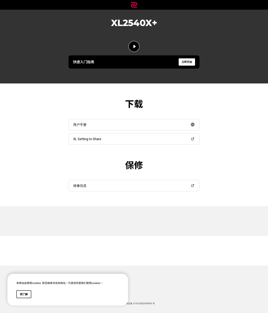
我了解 (24, 294)
